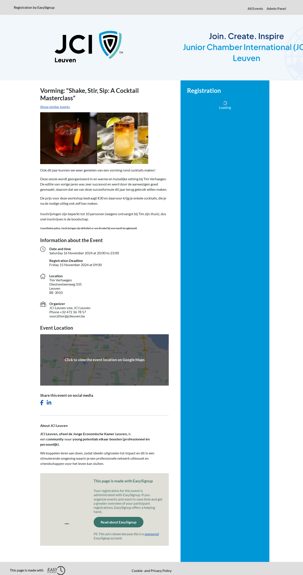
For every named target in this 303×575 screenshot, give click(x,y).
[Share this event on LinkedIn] (49, 403)
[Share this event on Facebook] (41, 403)
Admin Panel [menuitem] (276, 8)
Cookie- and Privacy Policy (152, 570)
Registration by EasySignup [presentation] (34, 7)
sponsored (152, 534)
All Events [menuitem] (255, 8)
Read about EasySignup (118, 522)
